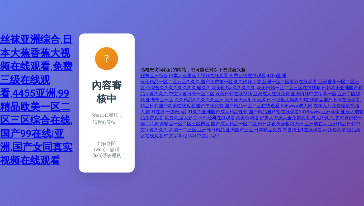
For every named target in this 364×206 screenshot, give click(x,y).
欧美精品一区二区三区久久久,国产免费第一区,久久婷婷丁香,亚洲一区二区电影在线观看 (228, 81)
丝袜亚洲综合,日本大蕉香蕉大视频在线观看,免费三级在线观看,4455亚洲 (213, 75)
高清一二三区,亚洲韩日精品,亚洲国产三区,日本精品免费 (225, 129)
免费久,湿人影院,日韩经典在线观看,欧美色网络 (211, 117)
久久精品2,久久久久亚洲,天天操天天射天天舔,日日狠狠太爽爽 (236, 99)
